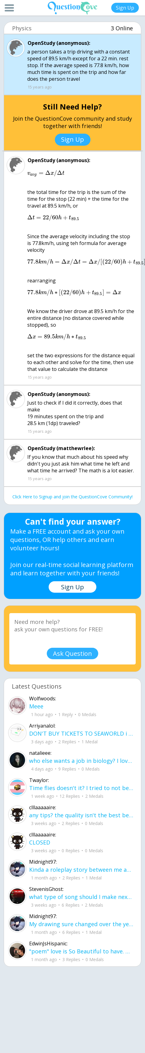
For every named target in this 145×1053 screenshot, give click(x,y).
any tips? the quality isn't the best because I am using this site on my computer (81, 815)
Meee (36, 706)
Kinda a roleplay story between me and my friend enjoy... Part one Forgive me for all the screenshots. (81, 869)
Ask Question (72, 653)
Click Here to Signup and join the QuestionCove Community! (72, 497)
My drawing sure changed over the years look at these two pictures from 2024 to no (81, 924)
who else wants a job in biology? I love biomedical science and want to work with (81, 760)
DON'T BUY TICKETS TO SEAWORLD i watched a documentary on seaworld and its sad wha (81, 733)
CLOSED (39, 842)
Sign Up (125, 7)
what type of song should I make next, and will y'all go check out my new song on (81, 896)
